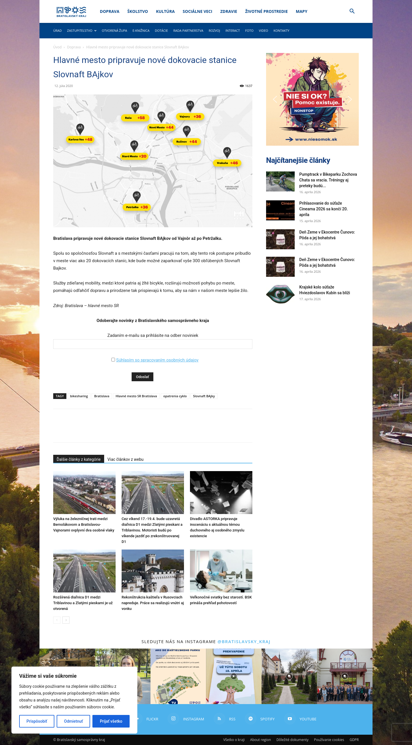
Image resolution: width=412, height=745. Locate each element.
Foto (249, 30)
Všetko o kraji (234, 739)
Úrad (57, 30)
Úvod (57, 47)
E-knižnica (140, 30)
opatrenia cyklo (175, 396)
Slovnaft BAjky (204, 396)
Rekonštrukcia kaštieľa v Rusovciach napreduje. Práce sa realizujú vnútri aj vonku (153, 603)
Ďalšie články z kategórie (79, 459)
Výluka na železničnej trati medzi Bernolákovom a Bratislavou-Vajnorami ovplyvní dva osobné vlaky (83, 524)
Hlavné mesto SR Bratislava (136, 396)
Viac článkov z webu (126, 459)
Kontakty (282, 30)
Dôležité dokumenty (292, 739)
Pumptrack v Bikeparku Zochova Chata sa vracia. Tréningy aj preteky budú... (328, 180)
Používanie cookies (329, 739)
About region (260, 739)
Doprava (109, 11)
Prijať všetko (111, 721)
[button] (352, 12)
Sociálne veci (197, 11)
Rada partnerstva (188, 30)
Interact (232, 30)
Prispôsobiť (37, 721)
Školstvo (137, 11)
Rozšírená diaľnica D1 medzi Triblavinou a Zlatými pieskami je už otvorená (83, 603)
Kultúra (165, 11)
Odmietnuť (73, 721)
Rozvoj (214, 30)
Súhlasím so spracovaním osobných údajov (157, 360)
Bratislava (101, 396)
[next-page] (66, 620)
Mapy (301, 11)
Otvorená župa (114, 30)
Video (263, 30)
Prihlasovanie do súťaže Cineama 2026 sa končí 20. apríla (323, 209)
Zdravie (228, 11)
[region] (74, 700)
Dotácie (161, 30)
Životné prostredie (266, 11)
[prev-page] (56, 620)
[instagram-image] (178, 676)
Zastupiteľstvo (81, 30)
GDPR (354, 739)
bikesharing (79, 396)
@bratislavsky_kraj (243, 641)
